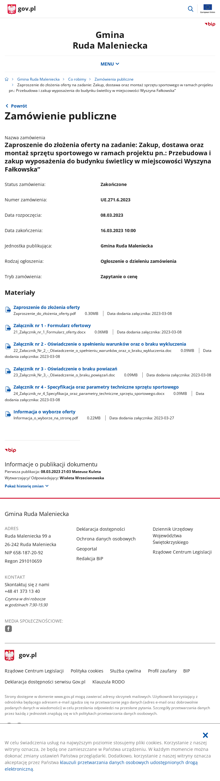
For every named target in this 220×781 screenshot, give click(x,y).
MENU (110, 64)
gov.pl (21, 655)
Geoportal (86, 549)
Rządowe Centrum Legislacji (182, 552)
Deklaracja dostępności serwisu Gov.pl (45, 682)
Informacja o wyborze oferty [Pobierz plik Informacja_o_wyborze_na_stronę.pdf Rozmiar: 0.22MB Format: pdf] (94, 415)
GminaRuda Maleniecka (110, 40)
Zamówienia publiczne (114, 79)
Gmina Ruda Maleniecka (38, 79)
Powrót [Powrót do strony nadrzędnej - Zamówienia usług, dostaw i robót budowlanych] (19, 106)
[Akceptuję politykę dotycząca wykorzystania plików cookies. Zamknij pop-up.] (205, 735)
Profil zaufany (162, 671)
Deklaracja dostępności (100, 529)
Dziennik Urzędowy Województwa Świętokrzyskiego (173, 535)
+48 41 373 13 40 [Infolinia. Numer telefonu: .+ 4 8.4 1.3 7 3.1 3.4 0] (22, 591)
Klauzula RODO (108, 682)
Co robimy (77, 79)
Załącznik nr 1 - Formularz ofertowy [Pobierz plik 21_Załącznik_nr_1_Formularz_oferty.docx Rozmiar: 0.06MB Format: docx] (98, 328)
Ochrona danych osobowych (106, 539)
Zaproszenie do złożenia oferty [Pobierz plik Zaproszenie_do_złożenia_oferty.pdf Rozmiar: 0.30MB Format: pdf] (93, 310)
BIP (186, 671)
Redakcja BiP (89, 558)
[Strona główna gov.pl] (22, 9)
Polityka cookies (87, 671)
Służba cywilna (125, 671)
